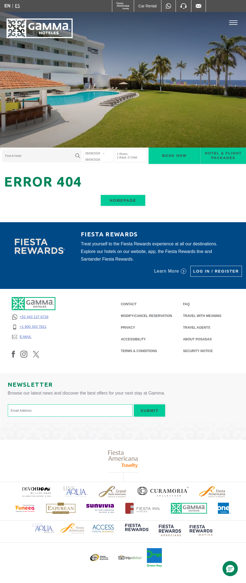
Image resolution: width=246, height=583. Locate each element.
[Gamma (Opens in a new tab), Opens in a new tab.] (123, 6)
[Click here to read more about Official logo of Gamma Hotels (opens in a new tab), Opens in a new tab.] (189, 508)
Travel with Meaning (202, 316)
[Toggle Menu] (233, 22)
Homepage (123, 200)
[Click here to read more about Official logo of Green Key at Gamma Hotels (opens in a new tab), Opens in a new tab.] (154, 557)
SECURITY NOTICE (198, 351)
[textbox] (40, 156)
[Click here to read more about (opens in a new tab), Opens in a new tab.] (36, 491)
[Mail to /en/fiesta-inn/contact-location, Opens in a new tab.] (198, 6)
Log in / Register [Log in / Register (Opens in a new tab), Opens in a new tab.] (216, 271)
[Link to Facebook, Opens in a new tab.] (13, 354)
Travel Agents (196, 327)
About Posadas (197, 339)
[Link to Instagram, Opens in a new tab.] (23, 354)
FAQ (186, 304)
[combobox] (42, 156)
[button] (230, 568)
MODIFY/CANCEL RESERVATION (146, 316)
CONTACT (129, 304)
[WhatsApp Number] (168, 6)
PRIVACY (128, 327)
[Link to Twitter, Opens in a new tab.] (36, 354)
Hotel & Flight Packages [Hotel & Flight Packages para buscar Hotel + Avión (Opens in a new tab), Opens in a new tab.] (223, 155)
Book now (174, 156)
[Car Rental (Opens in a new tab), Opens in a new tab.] (147, 6)
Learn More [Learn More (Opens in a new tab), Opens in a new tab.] (170, 271)
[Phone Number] (183, 6)
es (17, 5)
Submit (150, 410)
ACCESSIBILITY (133, 339)
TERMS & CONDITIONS (139, 351)
